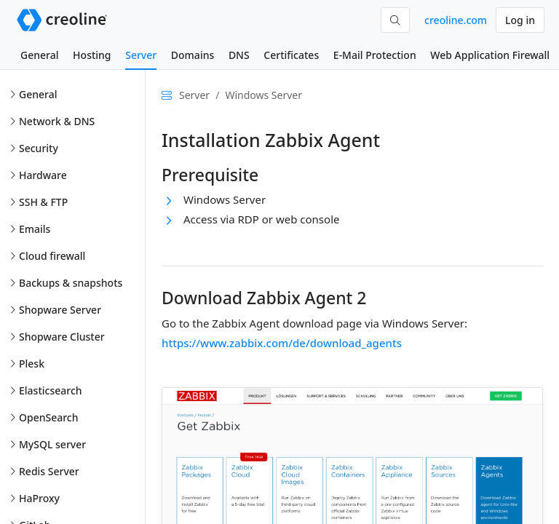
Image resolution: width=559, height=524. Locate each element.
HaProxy (39, 498)
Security (38, 148)
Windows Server (263, 95)
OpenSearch (49, 417)
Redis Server (49, 471)
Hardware (43, 175)
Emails (34, 229)
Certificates (291, 55)
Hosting (92, 55)
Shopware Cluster (62, 337)
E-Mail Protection (374, 55)
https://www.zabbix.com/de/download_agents (282, 343)
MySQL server (52, 444)
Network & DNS (57, 121)
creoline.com (455, 20)
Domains (192, 55)
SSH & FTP (43, 202)
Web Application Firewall (490, 55)
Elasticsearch (50, 390)
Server (140, 55)
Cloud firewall (52, 256)
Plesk (31, 363)
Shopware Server (60, 310)
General (39, 55)
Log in (520, 20)
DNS (239, 55)
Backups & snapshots (70, 283)
